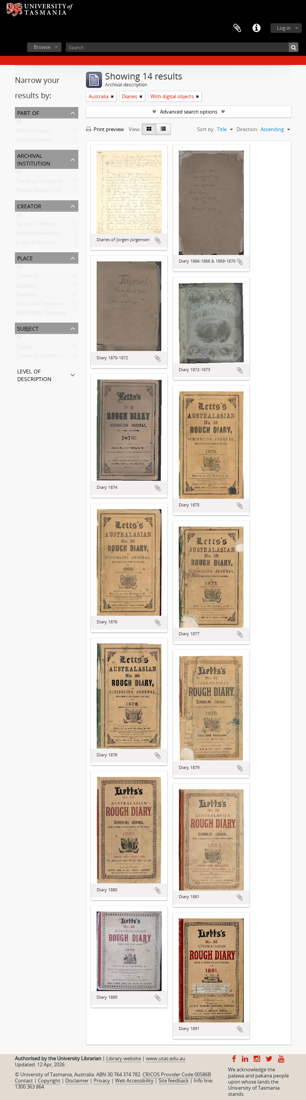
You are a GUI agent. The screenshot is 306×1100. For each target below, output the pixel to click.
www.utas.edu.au (165, 1058)
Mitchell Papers (33, 132)
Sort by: (206, 129)
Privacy (102, 1080)
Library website (123, 1058)
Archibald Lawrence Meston (47, 234)
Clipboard (237, 28)
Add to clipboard (158, 240)
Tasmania (27, 277)
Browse (42, 47)
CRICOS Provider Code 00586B (176, 1074)
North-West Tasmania (41, 314)
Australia (26, 286)
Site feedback (174, 1080)
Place (25, 257)
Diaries (24, 347)
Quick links (256, 28)
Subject (28, 328)
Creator (29, 205)
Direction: (247, 129)
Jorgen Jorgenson (35, 243)
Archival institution (33, 159)
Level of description (34, 374)
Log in (284, 27)
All (19, 123)
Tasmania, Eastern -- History (48, 357)
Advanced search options (188, 111)
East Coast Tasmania (39, 305)
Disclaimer (77, 1080)
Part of (28, 112)
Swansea (26, 295)
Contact (24, 1080)
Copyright (49, 1080)
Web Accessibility (134, 1080)
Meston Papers (33, 141)
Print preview (105, 129)
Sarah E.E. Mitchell (36, 225)
